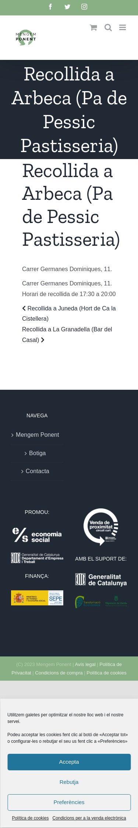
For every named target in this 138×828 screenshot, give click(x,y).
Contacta (37, 471)
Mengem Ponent (37, 435)
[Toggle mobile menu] (123, 27)
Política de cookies (106, 673)
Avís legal (85, 664)
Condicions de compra (58, 673)
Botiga (37, 453)
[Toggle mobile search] (108, 27)
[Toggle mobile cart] (93, 27)
